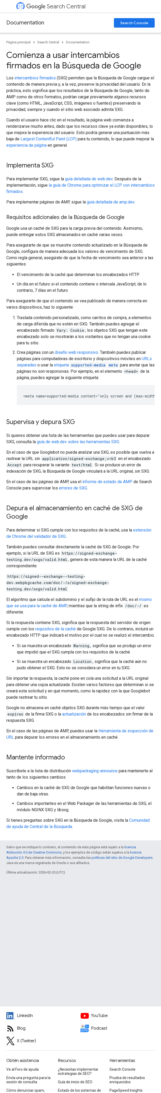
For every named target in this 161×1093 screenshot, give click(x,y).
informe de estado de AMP (107, 481)
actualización (74, 714)
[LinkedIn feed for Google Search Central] (43, 1016)
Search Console (134, 23)
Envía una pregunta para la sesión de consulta (28, 1080)
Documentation (25, 22)
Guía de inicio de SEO (75, 1082)
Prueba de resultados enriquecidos (127, 1080)
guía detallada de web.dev (89, 178)
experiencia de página (26, 145)
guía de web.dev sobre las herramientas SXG (78, 441)
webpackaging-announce (95, 770)
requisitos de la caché (55, 628)
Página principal (18, 42)
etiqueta (86, 364)
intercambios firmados (35, 77)
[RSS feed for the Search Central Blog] (43, 1028)
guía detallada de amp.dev (110, 202)
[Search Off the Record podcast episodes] (117, 1028)
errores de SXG (73, 488)
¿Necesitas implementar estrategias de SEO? (78, 1071)
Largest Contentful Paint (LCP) (49, 138)
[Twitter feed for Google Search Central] (43, 1041)
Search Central (55, 6)
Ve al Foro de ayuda (22, 1069)
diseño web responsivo (76, 352)
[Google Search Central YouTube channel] (117, 1016)
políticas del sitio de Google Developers (122, 858)
